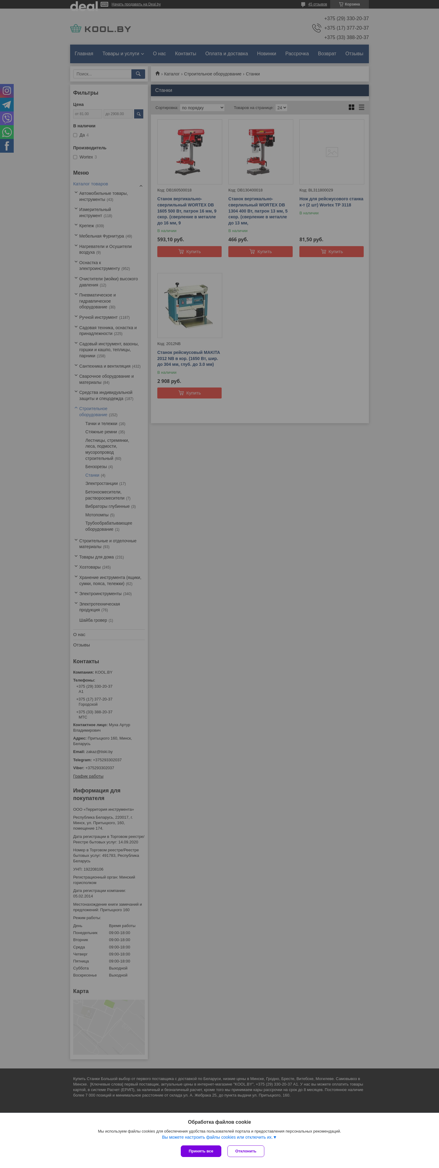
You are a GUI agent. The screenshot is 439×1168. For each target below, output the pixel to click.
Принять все (201, 1151)
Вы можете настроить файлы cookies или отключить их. (217, 1137)
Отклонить (245, 1151)
